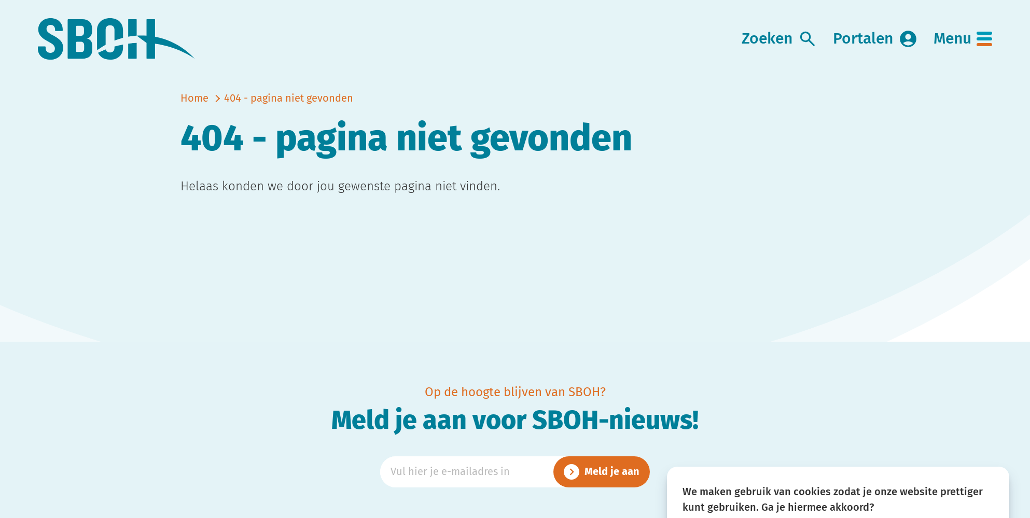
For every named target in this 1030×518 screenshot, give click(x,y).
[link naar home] (116, 39)
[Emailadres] (515, 471)
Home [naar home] (194, 98)
